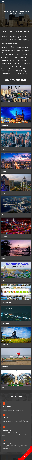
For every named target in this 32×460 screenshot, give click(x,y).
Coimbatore (5, 344)
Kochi (3, 258)
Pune (3, 104)
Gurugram (4, 236)
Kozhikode (5, 366)
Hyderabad (5, 125)
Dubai (3, 214)
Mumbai (4, 171)
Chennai (4, 149)
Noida (3, 387)
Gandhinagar (5, 280)
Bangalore (4, 193)
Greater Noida (5, 323)
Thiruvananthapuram (7, 302)
